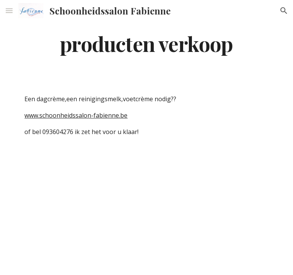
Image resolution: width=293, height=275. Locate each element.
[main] (146, 43)
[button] (9, 10)
